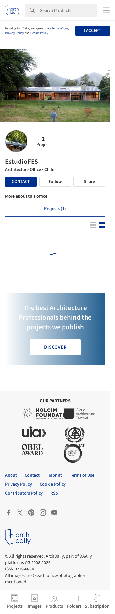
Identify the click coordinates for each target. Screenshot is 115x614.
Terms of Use (60, 28)
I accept (92, 31)
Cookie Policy (39, 33)
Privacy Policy (14, 33)
